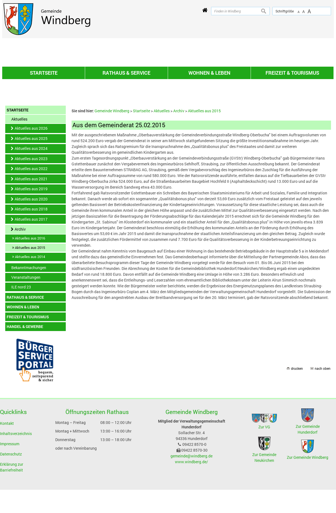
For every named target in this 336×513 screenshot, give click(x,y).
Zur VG (264, 491)
